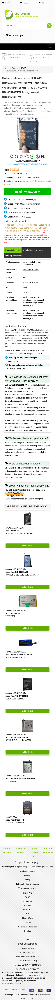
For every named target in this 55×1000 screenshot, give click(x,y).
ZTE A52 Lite (11, 781)
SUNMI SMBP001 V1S (15, 657)
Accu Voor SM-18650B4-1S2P (19, 655)
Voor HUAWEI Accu (31, 270)
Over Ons (7, 3)
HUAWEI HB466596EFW (20, 330)
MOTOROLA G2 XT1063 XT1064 (19, 533)
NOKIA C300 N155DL (15, 699)
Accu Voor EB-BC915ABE (17, 572)
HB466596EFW (12, 361)
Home (6, 68)
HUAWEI (22, 68)
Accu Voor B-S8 (13, 613)
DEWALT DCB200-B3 (15, 823)
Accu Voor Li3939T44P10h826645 (20, 779)
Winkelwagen (15, 35)
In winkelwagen (27, 191)
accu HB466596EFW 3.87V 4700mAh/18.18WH (27, 164)
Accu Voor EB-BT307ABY (17, 737)
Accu (14, 68)
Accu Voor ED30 (13, 531)
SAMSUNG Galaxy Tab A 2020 (18, 740)
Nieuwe (25, 3)
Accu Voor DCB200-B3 (16, 820)
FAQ (42, 3)
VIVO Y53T (10, 616)
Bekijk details (27, 546)
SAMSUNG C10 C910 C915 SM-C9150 (22, 575)
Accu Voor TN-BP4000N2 (17, 696)
